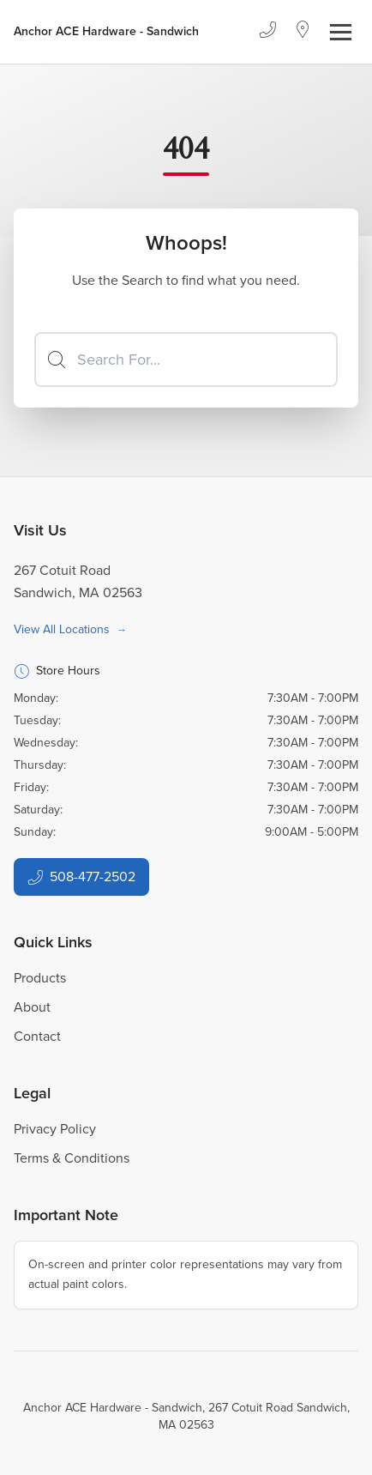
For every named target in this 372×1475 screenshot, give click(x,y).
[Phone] (267, 32)
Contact (37, 1036)
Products (40, 978)
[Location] (303, 32)
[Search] (186, 359)
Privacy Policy (55, 1129)
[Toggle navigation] (340, 32)
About (32, 1007)
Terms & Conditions (71, 1158)
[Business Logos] (106, 31)
